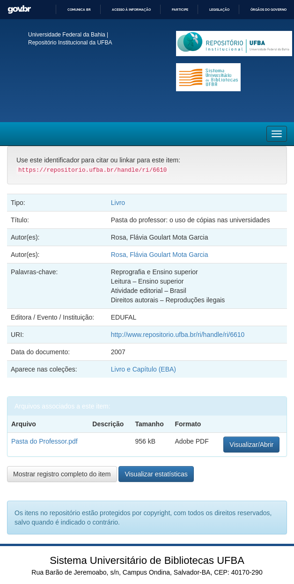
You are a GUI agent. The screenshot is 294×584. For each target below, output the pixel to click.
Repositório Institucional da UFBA (70, 42)
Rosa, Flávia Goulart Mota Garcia (159, 254)
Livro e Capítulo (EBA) (143, 369)
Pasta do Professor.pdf (44, 441)
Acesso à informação (131, 9)
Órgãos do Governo (268, 9)
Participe (180, 9)
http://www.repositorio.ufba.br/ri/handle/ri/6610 (178, 334)
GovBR (19, 9)
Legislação (219, 9)
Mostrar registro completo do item (62, 474)
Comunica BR (79, 9)
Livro (118, 202)
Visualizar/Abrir (251, 444)
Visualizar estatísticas (156, 474)
